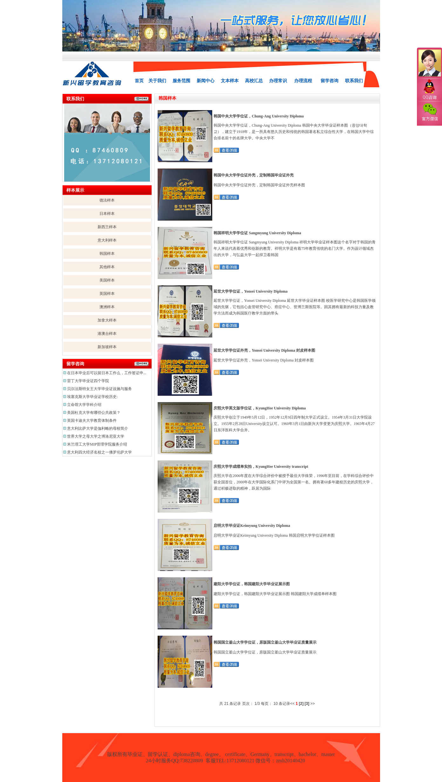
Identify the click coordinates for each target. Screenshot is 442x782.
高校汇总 (254, 80)
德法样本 (107, 200)
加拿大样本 (107, 320)
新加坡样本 (107, 347)
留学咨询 (329, 80)
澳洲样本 (107, 307)
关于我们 (157, 80)
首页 (139, 80)
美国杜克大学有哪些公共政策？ (93, 412)
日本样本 (107, 213)
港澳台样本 (107, 333)
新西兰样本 (107, 227)
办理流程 (303, 80)
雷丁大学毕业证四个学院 (88, 381)
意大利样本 (107, 240)
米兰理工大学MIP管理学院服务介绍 (97, 444)
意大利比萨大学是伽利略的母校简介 (97, 428)
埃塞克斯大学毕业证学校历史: (92, 396)
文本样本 (230, 80)
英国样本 (107, 293)
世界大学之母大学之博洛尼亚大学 (95, 436)
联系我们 (354, 80)
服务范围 (181, 80)
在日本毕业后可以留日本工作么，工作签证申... (106, 373)
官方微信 (429, 112)
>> (312, 703)
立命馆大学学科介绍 (84, 404)
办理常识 (278, 80)
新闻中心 (205, 80)
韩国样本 (107, 253)
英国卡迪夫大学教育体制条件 (92, 420)
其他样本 (107, 267)
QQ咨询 (429, 90)
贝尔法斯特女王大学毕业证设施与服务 (99, 389)
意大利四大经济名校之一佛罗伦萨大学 (99, 452)
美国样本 (107, 280)
